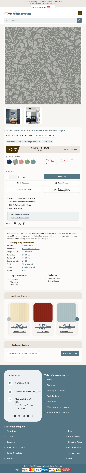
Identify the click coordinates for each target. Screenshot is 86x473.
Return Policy (74, 436)
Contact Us (12, 436)
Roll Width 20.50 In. (14, 142)
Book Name (11, 249)
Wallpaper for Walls (56, 390)
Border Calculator (15, 453)
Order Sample (62, 183)
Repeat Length (13, 261)
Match (9, 267)
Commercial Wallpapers (58, 407)
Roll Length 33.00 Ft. (32, 142)
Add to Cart (62, 176)
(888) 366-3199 (21, 383)
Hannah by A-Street (30, 249)
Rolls (24, 177)
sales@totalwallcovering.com (28, 391)
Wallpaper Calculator (16, 447)
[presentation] (9, 319)
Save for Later (24, 190)
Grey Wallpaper (54, 281)
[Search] (43, 20)
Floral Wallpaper (54, 278)
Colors (9, 270)
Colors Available (14, 157)
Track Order (12, 431)
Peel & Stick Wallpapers (58, 412)
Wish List (72, 458)
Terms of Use (74, 453)
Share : (9, 224)
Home (49, 379)
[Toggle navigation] (80, 13)
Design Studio (12, 252)
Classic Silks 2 (19, 331)
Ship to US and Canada (39, 7)
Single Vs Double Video (20, 218)
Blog (70, 431)
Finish (9, 264)
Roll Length (11, 258)
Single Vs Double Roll (23, 215)
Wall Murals (52, 401)
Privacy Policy (74, 447)
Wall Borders (53, 396)
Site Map (11, 458)
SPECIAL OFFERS (14, 149)
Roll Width (11, 255)
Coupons (11, 442)
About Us (51, 385)
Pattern (10, 246)
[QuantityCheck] (13, 177)
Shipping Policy (75, 442)
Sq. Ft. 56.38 (47, 142)
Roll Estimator (24, 183)
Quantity (11, 171)
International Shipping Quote (62, 190)
